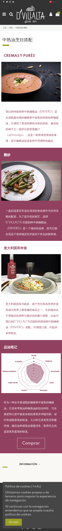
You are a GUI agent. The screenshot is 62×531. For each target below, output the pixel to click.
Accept (13, 522)
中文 (54, 2)
